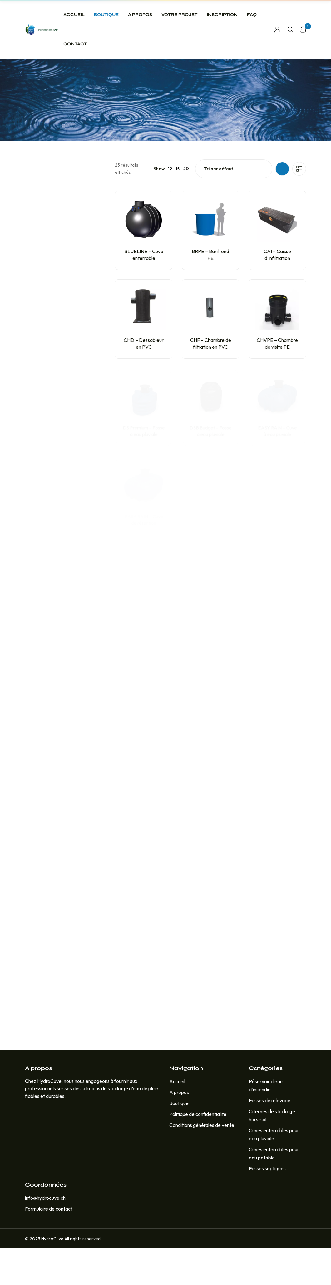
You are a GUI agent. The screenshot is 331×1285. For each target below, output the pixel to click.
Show (159, 205)
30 (186, 205)
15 (178, 205)
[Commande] (233, 205)
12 (170, 205)
